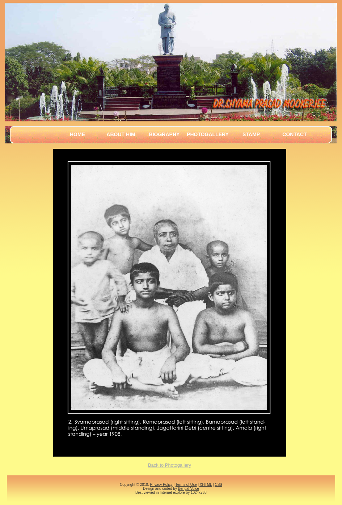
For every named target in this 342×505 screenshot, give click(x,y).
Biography (164, 134)
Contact (294, 134)
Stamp (251, 134)
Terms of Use (186, 485)
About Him (120, 134)
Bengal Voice (188, 489)
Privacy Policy (161, 485)
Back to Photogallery (169, 465)
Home (77, 134)
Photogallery (208, 134)
